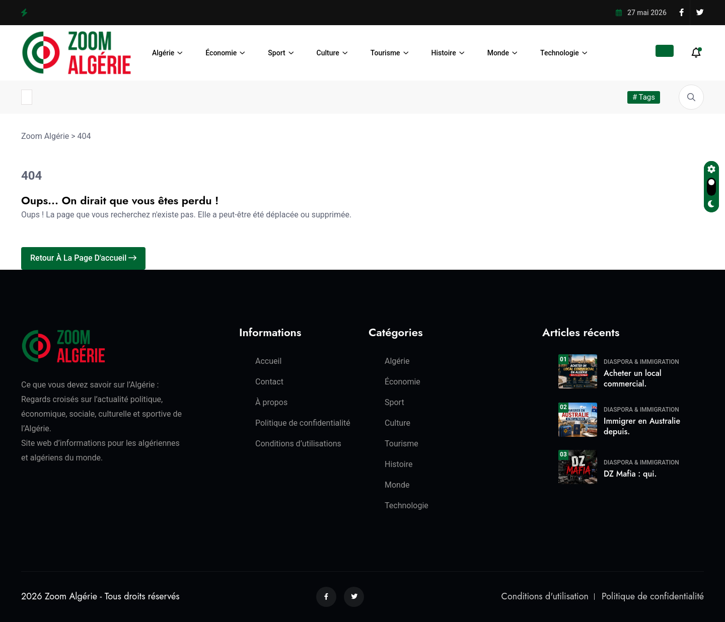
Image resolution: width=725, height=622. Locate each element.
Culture (328, 53)
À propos (271, 402)
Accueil (268, 361)
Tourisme (385, 53)
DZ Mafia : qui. (630, 474)
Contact (269, 381)
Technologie (559, 53)
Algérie (163, 53)
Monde (498, 53)
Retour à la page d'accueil (83, 258)
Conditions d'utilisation (545, 596)
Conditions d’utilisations (298, 443)
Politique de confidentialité (302, 423)
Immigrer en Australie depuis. (642, 426)
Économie (221, 53)
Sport (276, 53)
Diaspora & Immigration (641, 362)
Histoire (443, 53)
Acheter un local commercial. (633, 378)
